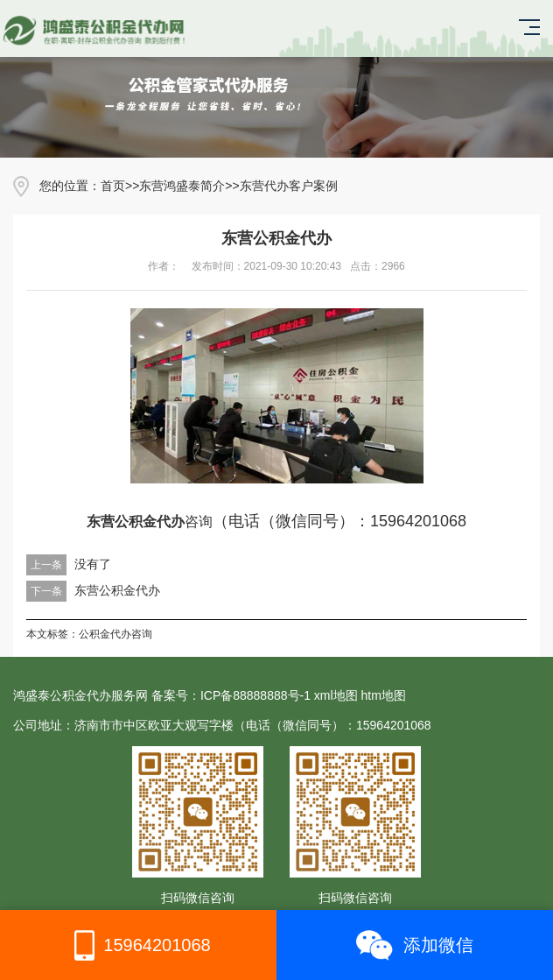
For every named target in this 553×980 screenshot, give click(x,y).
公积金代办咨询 (115, 634)
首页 (113, 186)
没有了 (92, 564)
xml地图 (336, 695)
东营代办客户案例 (289, 186)
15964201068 (138, 945)
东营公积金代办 (117, 590)
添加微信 (414, 945)
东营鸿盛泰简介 (182, 186)
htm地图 (383, 695)
